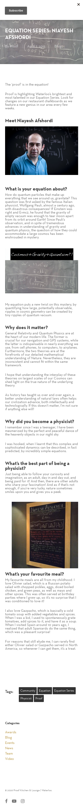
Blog (57, 46)
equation (44, 690)
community (27, 690)
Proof (14, 46)
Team (9, 753)
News (9, 748)
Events (10, 743)
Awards (10, 732)
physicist (26, 698)
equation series (64, 690)
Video (9, 759)
